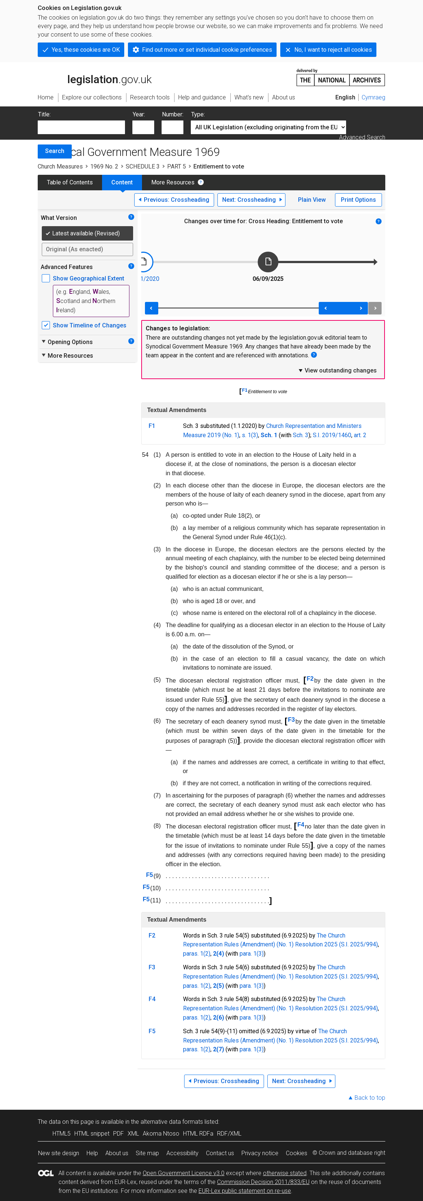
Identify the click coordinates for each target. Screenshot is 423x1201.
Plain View (312, 199)
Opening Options (67, 342)
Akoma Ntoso (161, 1133)
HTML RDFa (198, 1133)
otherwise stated (285, 1173)
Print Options (358, 199)
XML (133, 1133)
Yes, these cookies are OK (86, 49)
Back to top (370, 1097)
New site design (58, 1153)
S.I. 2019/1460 (332, 435)
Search (54, 150)
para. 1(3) (252, 953)
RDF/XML (229, 1133)
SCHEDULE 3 (143, 166)
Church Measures (60, 166)
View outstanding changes (337, 370)
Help (92, 1153)
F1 (245, 390)
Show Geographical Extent (88, 278)
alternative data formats (172, 1121)
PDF (118, 1133)
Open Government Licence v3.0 (183, 1173)
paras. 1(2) (196, 953)
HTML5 (62, 1133)
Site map (147, 1153)
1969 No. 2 (104, 166)
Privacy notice (259, 1153)
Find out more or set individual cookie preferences (207, 49)
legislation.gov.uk (95, 77)
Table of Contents (70, 182)
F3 (291, 720)
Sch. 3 (300, 435)
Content (122, 182)
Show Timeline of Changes (89, 325)
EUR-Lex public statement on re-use (245, 1190)
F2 (310, 679)
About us (116, 1153)
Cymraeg (373, 97)
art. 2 (360, 435)
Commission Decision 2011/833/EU (263, 1181)
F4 (300, 824)
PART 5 (176, 166)
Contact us (220, 1153)
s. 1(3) (250, 435)
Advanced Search (362, 137)
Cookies (296, 1153)
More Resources (172, 182)
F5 (149, 875)
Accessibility (182, 1153)
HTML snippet (91, 1133)
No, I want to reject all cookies (333, 49)
